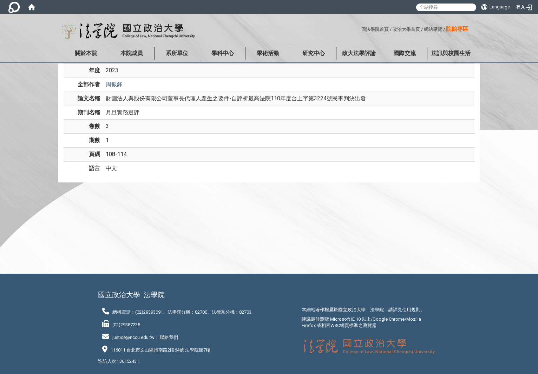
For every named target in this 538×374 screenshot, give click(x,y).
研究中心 (313, 53)
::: (358, 28)
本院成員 (131, 53)
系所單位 (177, 53)
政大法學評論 (359, 53)
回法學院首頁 (375, 29)
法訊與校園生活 (451, 53)
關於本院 (86, 53)
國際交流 (404, 53)
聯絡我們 (169, 337)
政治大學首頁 (406, 29)
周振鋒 (114, 84)
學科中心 (222, 53)
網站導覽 (433, 29)
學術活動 (268, 53)
